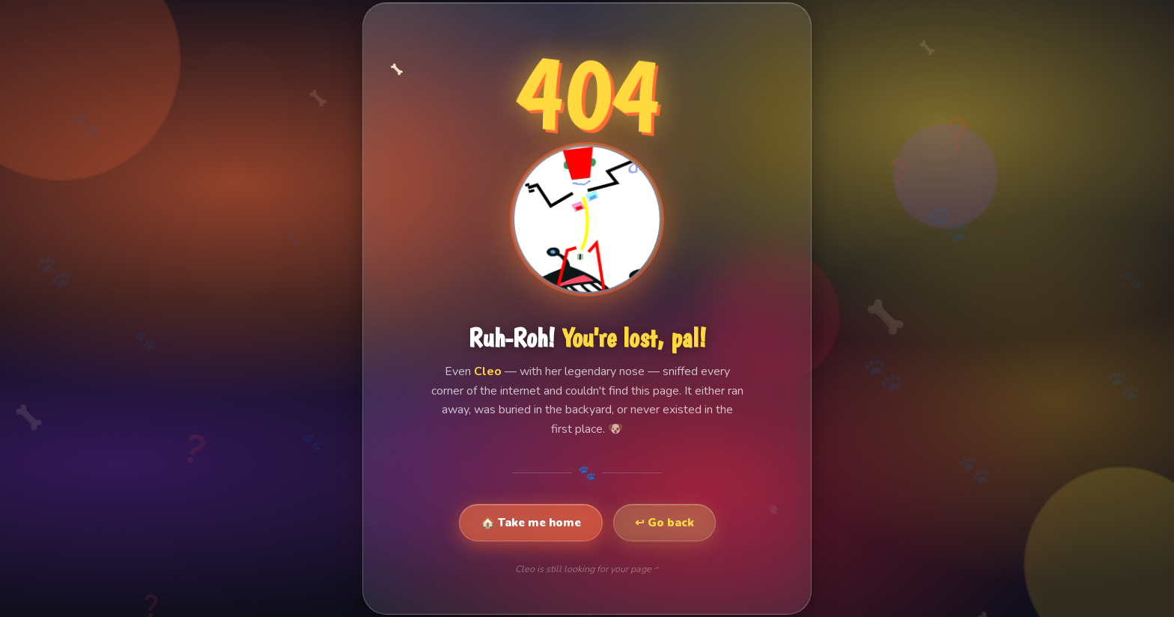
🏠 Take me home (531, 522)
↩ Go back (664, 522)
